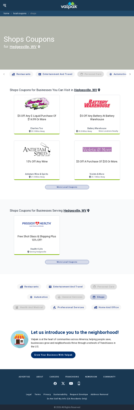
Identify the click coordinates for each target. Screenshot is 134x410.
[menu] (4, 5)
